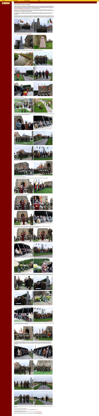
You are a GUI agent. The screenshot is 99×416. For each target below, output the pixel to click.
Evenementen (15, 0)
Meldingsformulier (27, 0)
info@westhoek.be (38, 411)
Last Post (3, 0)
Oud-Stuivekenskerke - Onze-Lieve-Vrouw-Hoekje (24, 33)
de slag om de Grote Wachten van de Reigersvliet (21, 8)
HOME (39, 0)
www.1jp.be (25, 408)
